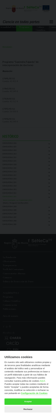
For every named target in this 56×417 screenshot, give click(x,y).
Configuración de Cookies (34, 393)
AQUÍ (42, 381)
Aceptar (28, 401)
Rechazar (27, 409)
